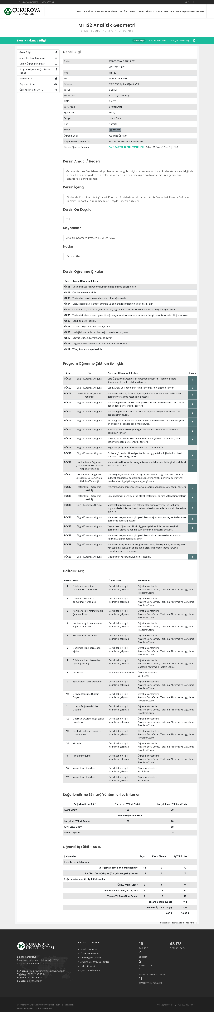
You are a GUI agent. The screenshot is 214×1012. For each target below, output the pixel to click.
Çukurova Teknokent (90, 970)
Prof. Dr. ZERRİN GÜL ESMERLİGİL (126, 147)
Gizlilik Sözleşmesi (44, 1008)
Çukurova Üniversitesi (28, 2)
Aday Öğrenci (48, 2)
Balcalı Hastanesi (88, 949)
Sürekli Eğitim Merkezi (90, 957)
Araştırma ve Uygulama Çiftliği (94, 961)
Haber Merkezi (87, 966)
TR (188, 2)
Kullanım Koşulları (25, 1008)
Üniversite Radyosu (89, 953)
